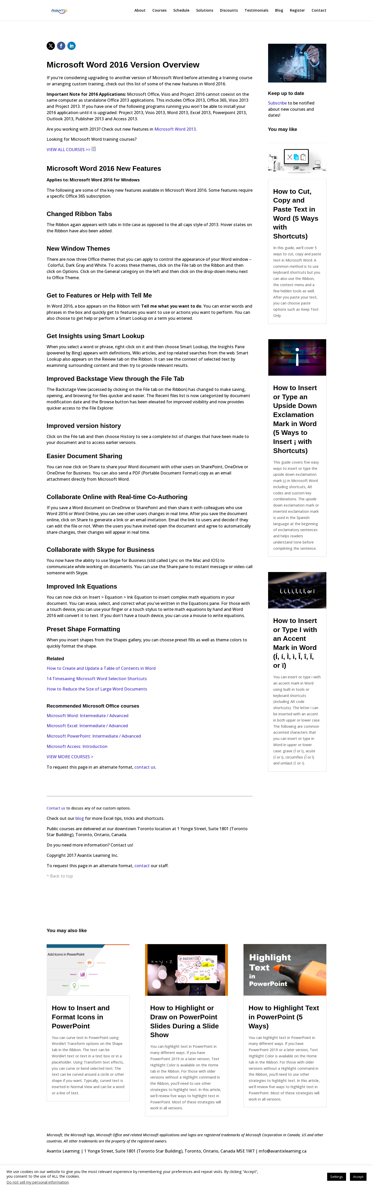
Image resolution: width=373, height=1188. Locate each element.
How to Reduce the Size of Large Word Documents (97, 689)
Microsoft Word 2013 (175, 129)
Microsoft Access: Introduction (77, 746)
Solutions (204, 11)
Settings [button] (336, 1176)
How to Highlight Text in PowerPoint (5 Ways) (284, 1017)
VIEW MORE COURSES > (70, 757)
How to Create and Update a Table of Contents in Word (101, 668)
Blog (279, 11)
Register (297, 11)
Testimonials (256, 11)
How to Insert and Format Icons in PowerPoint (81, 1017)
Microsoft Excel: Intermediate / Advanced (87, 726)
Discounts (229, 11)
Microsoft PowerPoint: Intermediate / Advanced (94, 736)
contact (142, 865)
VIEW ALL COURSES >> (68, 149)
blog (80, 818)
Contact (319, 11)
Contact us (56, 808)
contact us (144, 767)
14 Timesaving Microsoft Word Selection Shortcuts (97, 678)
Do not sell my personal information (37, 1182)
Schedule (181, 11)
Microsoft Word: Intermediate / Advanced (87, 715)
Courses (159, 11)
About (140, 11)
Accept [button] (358, 1176)
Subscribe (277, 103)
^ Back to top (60, 876)
